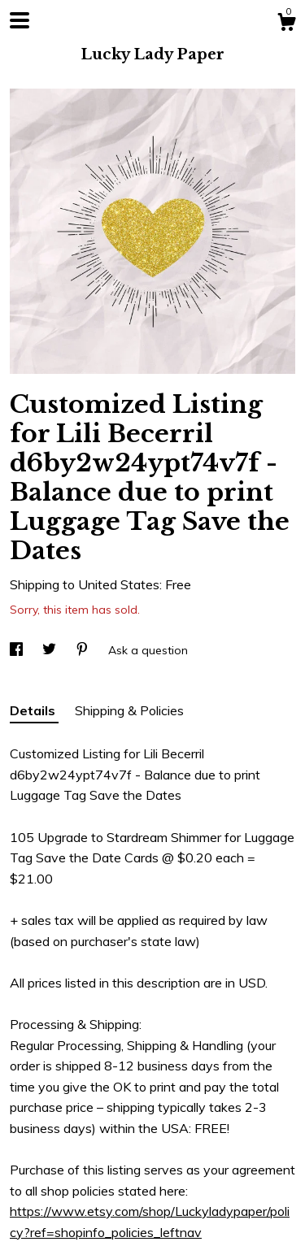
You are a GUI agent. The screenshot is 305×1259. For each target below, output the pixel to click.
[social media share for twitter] (50, 650)
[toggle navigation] (19, 20)
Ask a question (148, 650)
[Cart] (286, 24)
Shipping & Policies (129, 710)
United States (118, 584)
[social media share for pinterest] (84, 650)
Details (34, 710)
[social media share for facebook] (18, 650)
